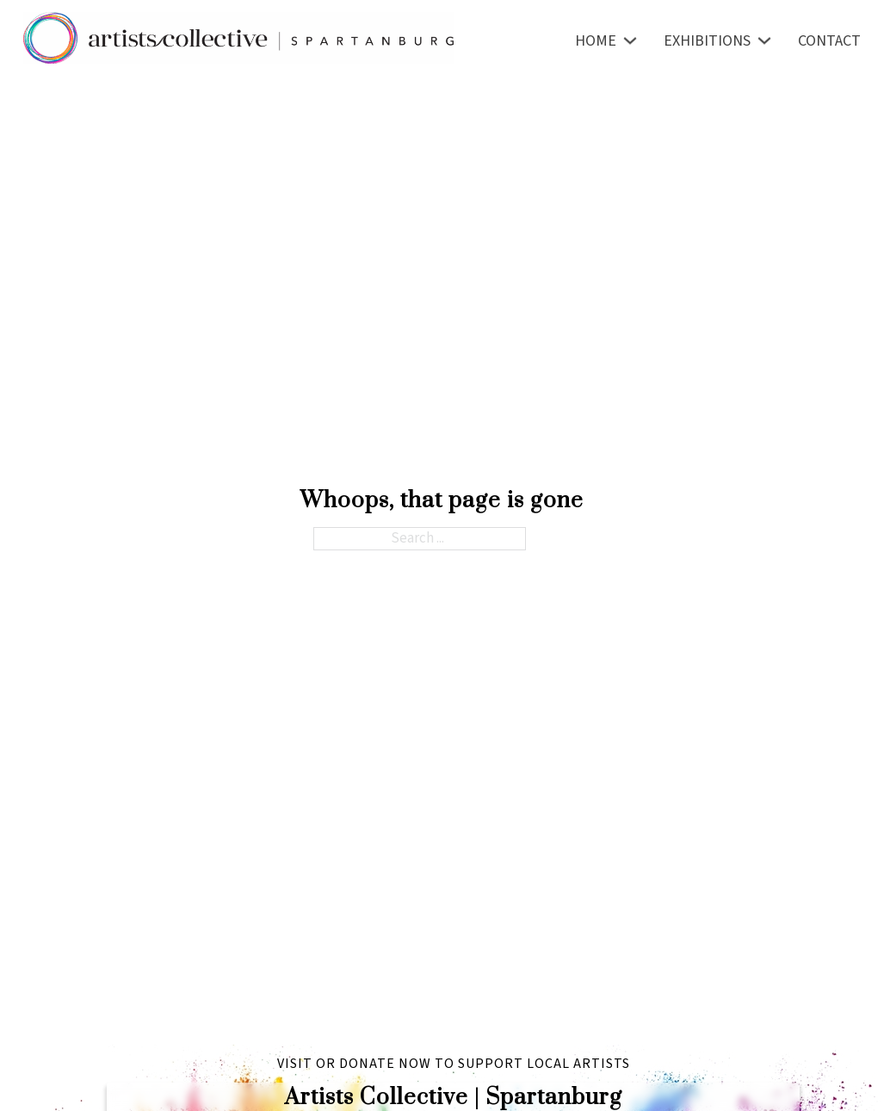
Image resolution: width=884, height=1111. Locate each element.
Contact (829, 41)
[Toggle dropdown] (630, 40)
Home (595, 41)
